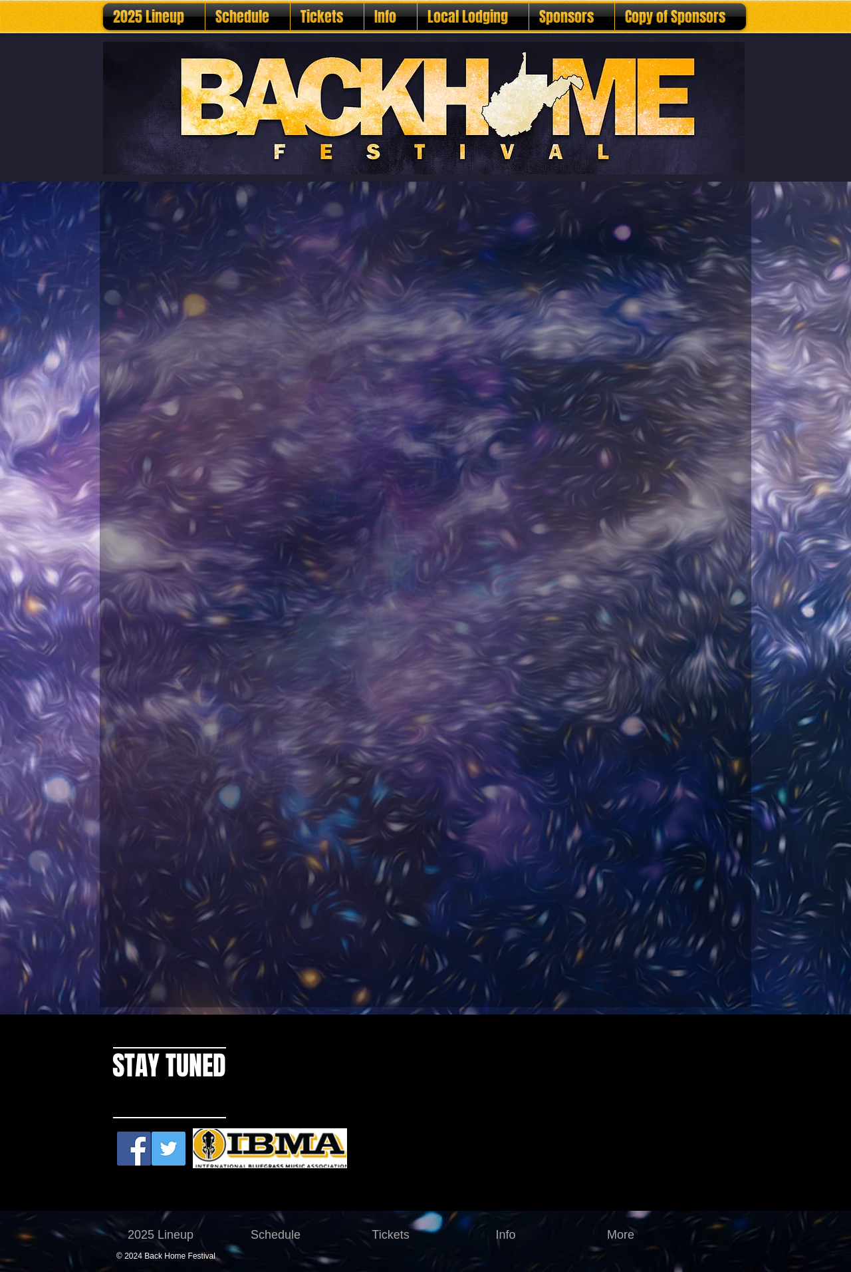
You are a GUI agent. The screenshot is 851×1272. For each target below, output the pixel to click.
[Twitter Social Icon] (168, 1149)
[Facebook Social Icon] (134, 1149)
